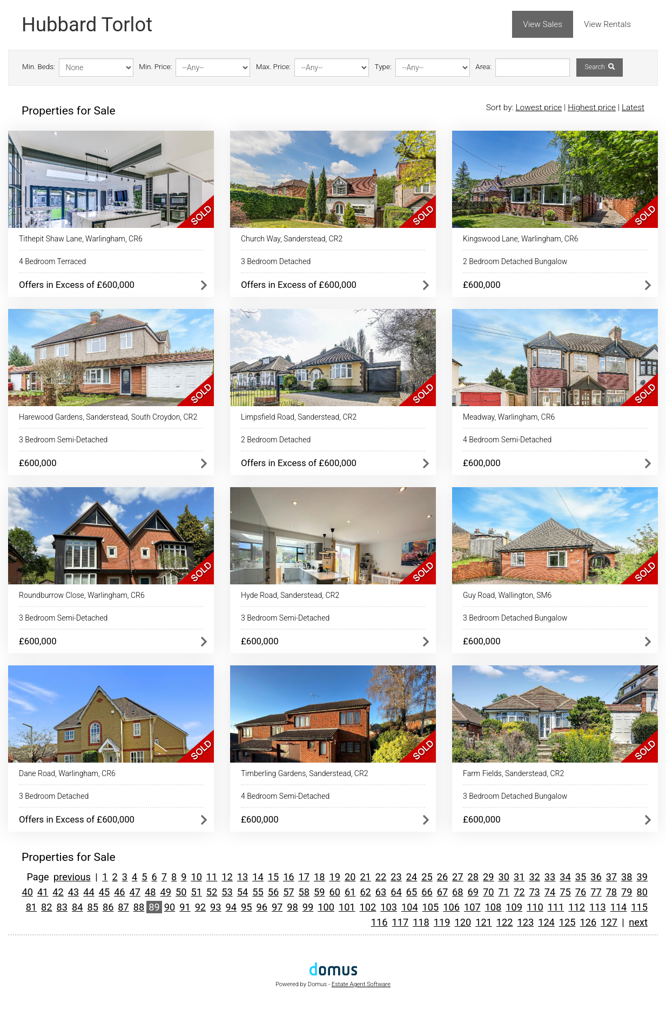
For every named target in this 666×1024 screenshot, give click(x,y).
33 (549, 876)
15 (273, 876)
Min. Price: (155, 67)
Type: (383, 67)
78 (611, 892)
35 (580, 876)
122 (504, 922)
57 (288, 892)
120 (462, 922)
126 (588, 922)
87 (123, 907)
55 (257, 892)
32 (534, 876)
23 (396, 876)
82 (46, 907)
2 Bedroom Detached (276, 439)
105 (430, 907)
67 (442, 892)
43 (73, 892)
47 (135, 892)
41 (42, 892)
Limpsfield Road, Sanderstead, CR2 (298, 417)
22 (380, 876)
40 (27, 892)
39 (642, 876)
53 (226, 892)
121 (483, 922)
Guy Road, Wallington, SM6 (507, 595)
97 (277, 907)
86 (108, 907)
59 (319, 892)
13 (242, 876)
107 (472, 907)
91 (184, 907)
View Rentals (607, 24)
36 (595, 876)
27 (457, 876)
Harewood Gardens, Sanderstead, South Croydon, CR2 (108, 417)
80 (642, 892)
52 (211, 892)
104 (409, 907)
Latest (633, 107)
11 (211, 876)
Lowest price (538, 107)
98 (292, 907)
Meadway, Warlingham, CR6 (509, 417)
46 (119, 892)
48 (150, 892)
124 (546, 922)
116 (379, 922)
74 (549, 892)
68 (457, 892)
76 (580, 892)
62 (365, 892)
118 (421, 922)
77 (595, 892)
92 (200, 907)
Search (599, 67)
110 (535, 907)
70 (488, 892)
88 (138, 907)
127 (609, 922)
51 (196, 892)
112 (576, 907)
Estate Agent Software (361, 984)
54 (242, 892)
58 (304, 892)
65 (411, 892)
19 (334, 876)
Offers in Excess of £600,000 (76, 284)
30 (503, 876)
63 (380, 892)
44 (88, 892)
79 (626, 892)
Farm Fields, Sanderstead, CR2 (513, 773)
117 (400, 922)
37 (611, 876)
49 (165, 892)
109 (514, 907)
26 (442, 876)
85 (92, 907)
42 (57, 892)
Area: (483, 67)
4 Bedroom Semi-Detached (507, 439)
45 (104, 892)
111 (556, 907)
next (638, 922)
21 (365, 876)
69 (473, 892)
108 (493, 907)
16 (288, 876)
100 (326, 907)
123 (525, 922)
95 (246, 907)
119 (442, 922)
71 (503, 892)
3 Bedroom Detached (276, 261)
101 (347, 907)
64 (396, 892)
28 (473, 876)
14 (257, 876)
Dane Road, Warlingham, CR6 (67, 773)
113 (597, 907)
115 (639, 907)
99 (307, 907)
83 (62, 907)
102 (368, 907)
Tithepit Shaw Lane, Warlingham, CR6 (81, 238)
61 (350, 892)
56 (273, 892)
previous (72, 876)
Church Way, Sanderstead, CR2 (291, 238)
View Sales (542, 24)
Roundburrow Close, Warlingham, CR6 (82, 595)
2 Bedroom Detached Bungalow (515, 261)
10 (196, 876)
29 (488, 876)
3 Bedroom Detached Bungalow (515, 618)
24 (411, 876)
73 (534, 892)
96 (261, 907)
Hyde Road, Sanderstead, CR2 (290, 595)
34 (565, 876)
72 (519, 892)
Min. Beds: (38, 67)
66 (426, 892)
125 (567, 922)
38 (626, 876)
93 (215, 907)
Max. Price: (273, 67)
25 (426, 876)
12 (226, 876)
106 (451, 907)
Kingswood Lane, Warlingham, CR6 (520, 238)
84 (77, 907)
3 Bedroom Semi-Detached (63, 439)
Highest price (592, 107)
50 (181, 892)
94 (231, 907)
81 (31, 907)
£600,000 (482, 284)
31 (519, 876)
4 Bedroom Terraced (52, 261)
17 (304, 876)
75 (565, 892)
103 (388, 907)
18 (319, 876)
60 (334, 892)
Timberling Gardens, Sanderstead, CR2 (304, 773)
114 (618, 907)
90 (169, 907)
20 (350, 876)
